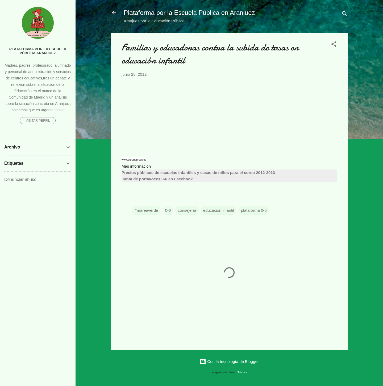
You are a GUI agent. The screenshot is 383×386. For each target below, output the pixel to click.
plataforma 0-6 (254, 210)
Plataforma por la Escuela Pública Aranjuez (37, 51)
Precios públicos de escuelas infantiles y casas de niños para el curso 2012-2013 (198, 172)
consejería (187, 210)
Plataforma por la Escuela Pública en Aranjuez (189, 12)
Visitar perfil (38, 120)
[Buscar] (344, 14)
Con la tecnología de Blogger (229, 361)
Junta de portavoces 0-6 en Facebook (157, 179)
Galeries (242, 372)
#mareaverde (146, 210)
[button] (334, 45)
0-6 (168, 210)
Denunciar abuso (20, 179)
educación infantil (218, 210)
